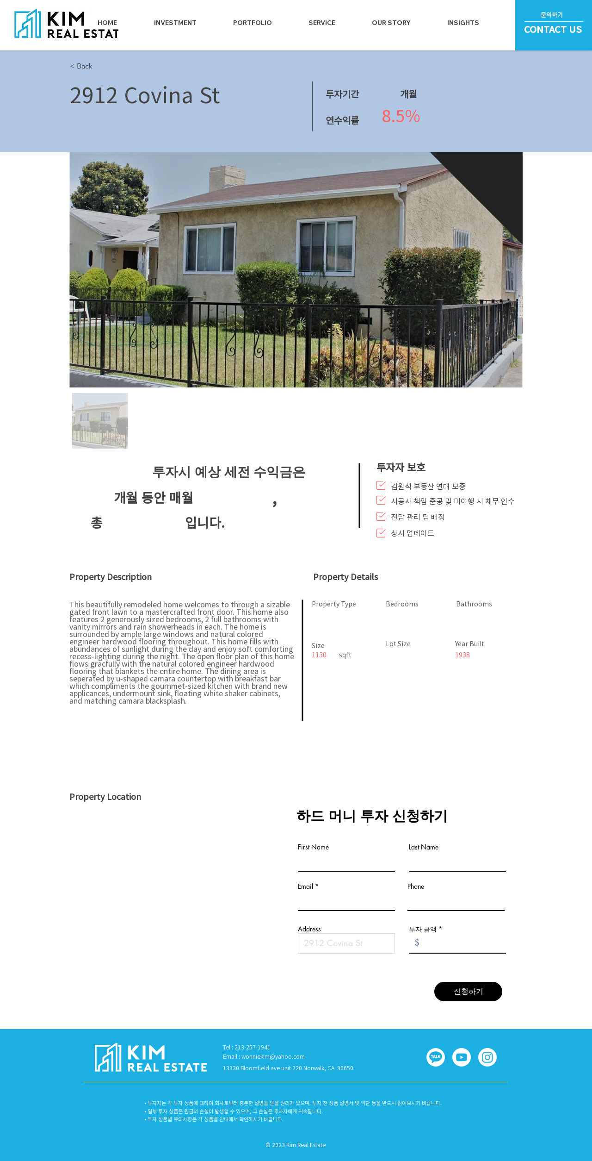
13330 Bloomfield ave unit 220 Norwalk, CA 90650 (288, 1068)
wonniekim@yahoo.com (273, 1056)
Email (305, 886)
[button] (322, 22)
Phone (415, 886)
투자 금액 (423, 929)
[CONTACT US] (554, 29)
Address (309, 929)
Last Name (423, 847)
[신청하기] (468, 991)
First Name (313, 847)
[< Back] (117, 66)
